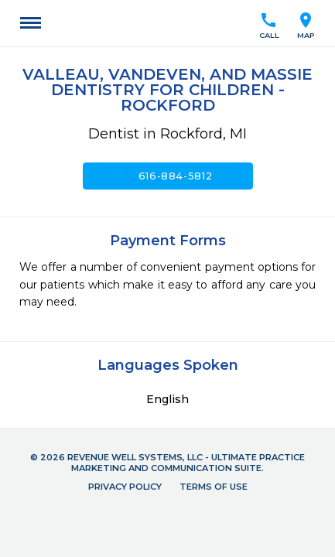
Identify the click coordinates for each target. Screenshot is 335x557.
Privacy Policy (125, 486)
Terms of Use (213, 486)
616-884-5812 (168, 175)
